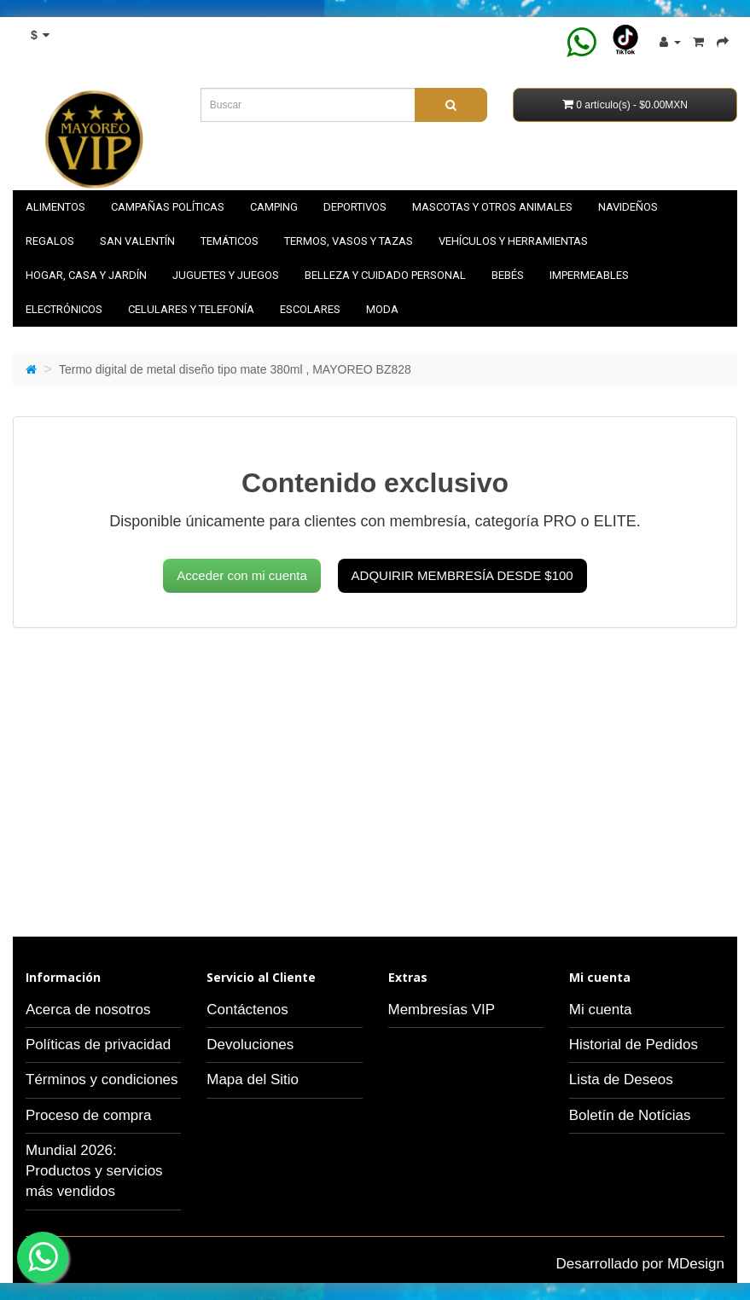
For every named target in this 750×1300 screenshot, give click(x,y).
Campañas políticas (167, 206)
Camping (274, 206)
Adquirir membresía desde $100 (462, 575)
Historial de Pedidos (633, 1044)
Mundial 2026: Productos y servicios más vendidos (94, 1171)
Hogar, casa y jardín (86, 275)
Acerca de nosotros (88, 1009)
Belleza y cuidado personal (385, 275)
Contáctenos (247, 1009)
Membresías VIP (442, 1009)
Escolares (310, 309)
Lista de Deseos (621, 1079)
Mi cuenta (600, 1009)
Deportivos (355, 206)
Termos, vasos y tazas (348, 241)
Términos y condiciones (102, 1079)
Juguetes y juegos (225, 275)
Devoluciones (250, 1044)
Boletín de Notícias (630, 1115)
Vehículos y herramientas (513, 241)
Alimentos (55, 206)
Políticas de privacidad (98, 1044)
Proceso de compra (88, 1115)
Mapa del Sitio (252, 1079)
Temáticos (230, 241)
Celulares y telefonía (191, 309)
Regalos (50, 241)
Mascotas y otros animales (492, 206)
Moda (382, 309)
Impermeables (589, 275)
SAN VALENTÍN (137, 241)
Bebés (507, 275)
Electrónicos (64, 309)
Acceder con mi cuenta (242, 575)
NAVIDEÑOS (628, 206)
